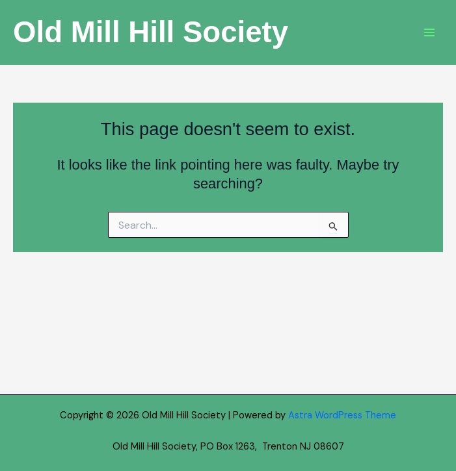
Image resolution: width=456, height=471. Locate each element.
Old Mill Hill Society (150, 32)
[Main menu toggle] (429, 32)
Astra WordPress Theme (342, 415)
